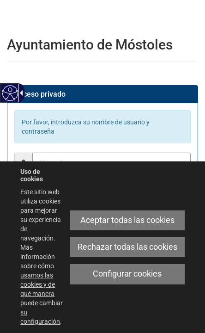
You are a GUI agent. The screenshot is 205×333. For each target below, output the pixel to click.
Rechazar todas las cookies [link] (127, 247)
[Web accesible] (10, 93)
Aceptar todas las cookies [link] (127, 220)
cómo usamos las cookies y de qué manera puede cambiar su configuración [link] (41, 293)
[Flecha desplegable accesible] (20, 93)
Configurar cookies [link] (127, 273)
